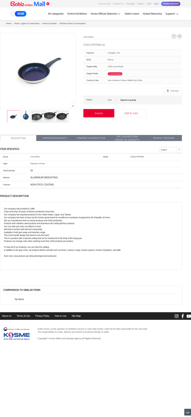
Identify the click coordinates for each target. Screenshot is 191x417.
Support (172, 13)
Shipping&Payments (54, 138)
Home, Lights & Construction (26, 23)
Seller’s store (132, 13)
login (156, 3)
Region (140, 3)
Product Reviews (163, 138)
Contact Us (118, 3)
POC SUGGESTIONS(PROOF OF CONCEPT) (127, 138)
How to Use (104, 3)
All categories (56, 13)
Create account (171, 3)
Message (130, 3)
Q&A (149, 3)
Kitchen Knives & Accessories (73, 23)
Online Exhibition (77, 13)
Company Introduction (91, 138)
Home (8, 23)
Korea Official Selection (106, 13)
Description (18, 138)
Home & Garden (49, 23)
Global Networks (152, 13)
